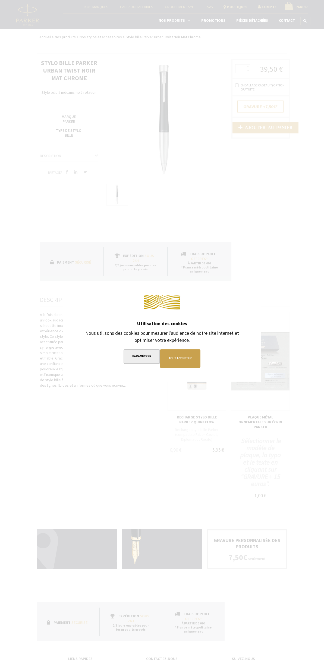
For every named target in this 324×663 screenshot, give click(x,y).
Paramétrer (140, 358)
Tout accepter (181, 358)
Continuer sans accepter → (226, 291)
